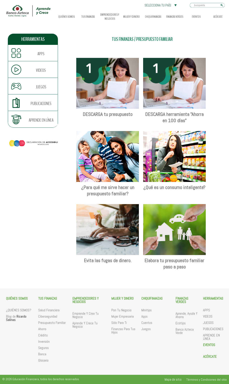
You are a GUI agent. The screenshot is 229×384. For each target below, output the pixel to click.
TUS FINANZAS (123, 39)
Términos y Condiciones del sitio (206, 379)
